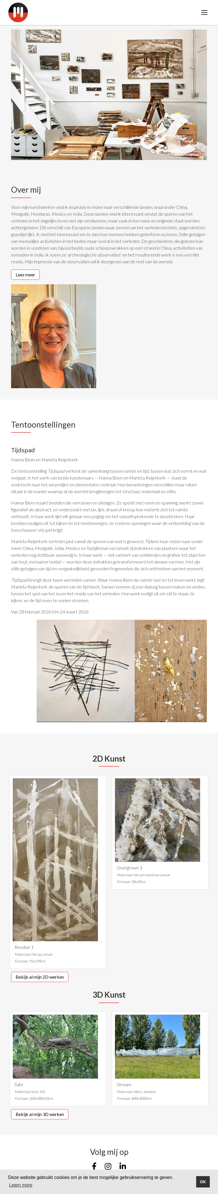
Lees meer (25, 274)
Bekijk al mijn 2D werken (40, 976)
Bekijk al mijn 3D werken (40, 1114)
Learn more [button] (20, 1185)
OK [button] (203, 1182)
